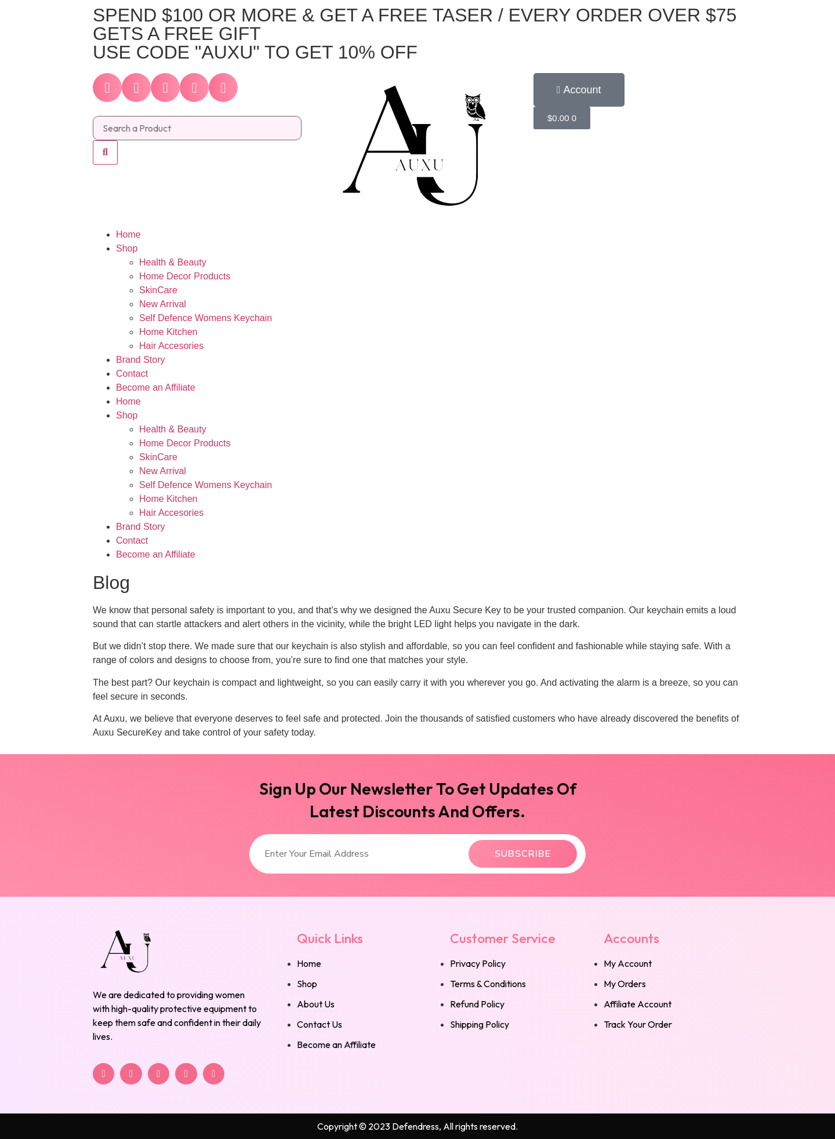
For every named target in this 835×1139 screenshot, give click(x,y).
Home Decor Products (184, 276)
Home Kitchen (168, 332)
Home (128, 234)
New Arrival (162, 304)
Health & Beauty (172, 262)
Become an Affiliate (155, 387)
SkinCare (158, 290)
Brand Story (140, 360)
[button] (579, 90)
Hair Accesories (171, 346)
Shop (126, 248)
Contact (132, 374)
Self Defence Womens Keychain (205, 318)
